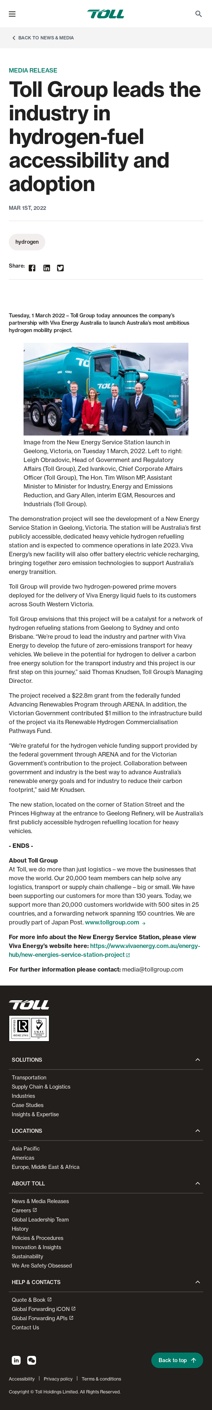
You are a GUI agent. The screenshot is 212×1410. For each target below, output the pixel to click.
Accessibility (22, 1379)
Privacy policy (58, 1379)
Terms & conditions (101, 1379)
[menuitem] (199, 14)
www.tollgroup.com (115, 922)
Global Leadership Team (40, 1219)
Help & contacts (36, 1282)
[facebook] (32, 268)
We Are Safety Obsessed (42, 1265)
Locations (27, 1131)
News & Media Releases (40, 1201)
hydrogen (27, 242)
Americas (23, 1158)
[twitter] (60, 268)
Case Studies (27, 1105)
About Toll (28, 1183)
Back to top (178, 1360)
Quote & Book (32, 1300)
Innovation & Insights (36, 1247)
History (20, 1229)
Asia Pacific (26, 1148)
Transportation (29, 1077)
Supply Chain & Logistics (41, 1086)
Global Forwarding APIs (43, 1318)
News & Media (57, 37)
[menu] (12, 14)
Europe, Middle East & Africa (46, 1167)
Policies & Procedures (37, 1238)
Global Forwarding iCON (44, 1309)
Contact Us (25, 1327)
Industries (23, 1096)
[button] (12, 14)
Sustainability (27, 1256)
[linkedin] (46, 268)
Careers (24, 1210)
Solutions (27, 1060)
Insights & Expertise (35, 1114)
